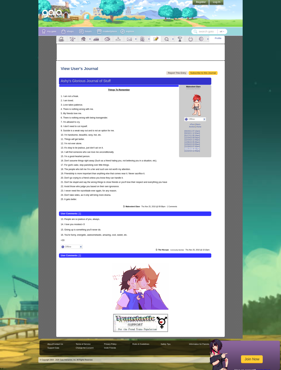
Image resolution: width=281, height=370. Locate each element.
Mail (129, 39)
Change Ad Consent (85, 348)
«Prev (192, 124)
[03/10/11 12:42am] (192, 133)
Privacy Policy (110, 344)
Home (198, 127)
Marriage (190, 39)
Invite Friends (110, 348)
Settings (201, 39)
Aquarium (107, 39)
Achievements (179, 39)
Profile (218, 38)
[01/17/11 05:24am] (192, 136)
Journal (155, 39)
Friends (142, 39)
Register (200, 2)
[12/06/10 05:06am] (192, 142)
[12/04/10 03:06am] (192, 144)
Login (216, 2)
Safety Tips (166, 344)
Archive (192, 127)
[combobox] (209, 31)
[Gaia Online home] (53, 13)
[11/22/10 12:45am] (192, 151)
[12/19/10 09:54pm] (192, 138)
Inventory (118, 39)
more (90, 39)
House (83, 39)
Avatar (72, 39)
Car (96, 39)
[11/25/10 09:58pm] (192, 149)
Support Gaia (53, 348)
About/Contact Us (55, 344)
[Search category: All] (222, 31)
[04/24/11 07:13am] (192, 131)
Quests (166, 39)
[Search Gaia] (195, 31)
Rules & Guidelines (140, 344)
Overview (61, 39)
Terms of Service (83, 344)
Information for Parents (199, 344)
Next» (198, 124)
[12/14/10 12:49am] (192, 140)
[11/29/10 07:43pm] (192, 146)
